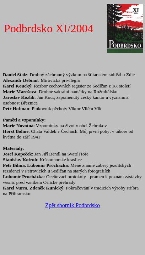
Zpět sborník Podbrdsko (72, 205)
